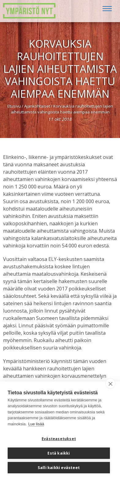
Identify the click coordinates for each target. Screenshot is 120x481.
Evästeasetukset (59, 438)
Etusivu (14, 106)
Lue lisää (36, 424)
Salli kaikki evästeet (59, 467)
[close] (110, 383)
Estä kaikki (58, 453)
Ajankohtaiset (37, 106)
